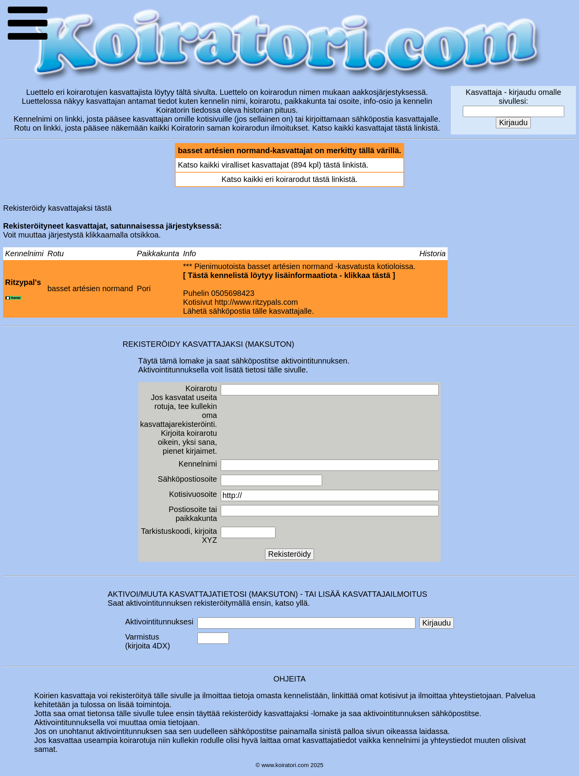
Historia (432, 253)
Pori (144, 288)
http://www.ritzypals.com (256, 302)
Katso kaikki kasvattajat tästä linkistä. (376, 128)
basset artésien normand (90, 288)
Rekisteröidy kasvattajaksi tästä (57, 208)
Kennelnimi (24, 253)
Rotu (55, 253)
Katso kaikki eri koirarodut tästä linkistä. (289, 179)
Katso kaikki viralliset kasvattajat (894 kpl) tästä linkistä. (273, 165)
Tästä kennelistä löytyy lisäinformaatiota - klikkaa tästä (289, 275)
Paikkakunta (158, 253)
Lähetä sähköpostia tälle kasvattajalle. (248, 311)
